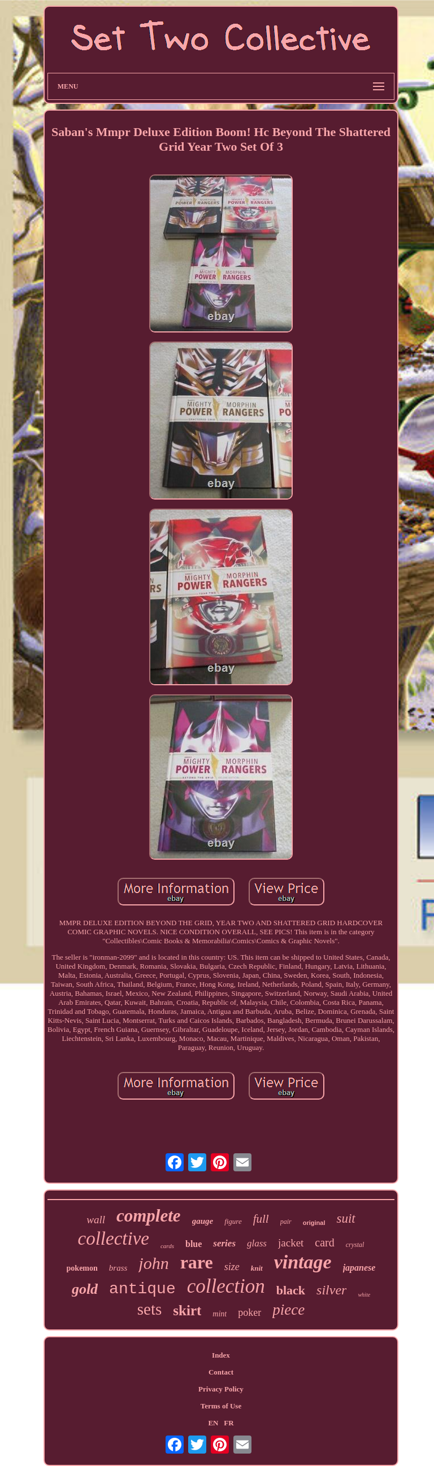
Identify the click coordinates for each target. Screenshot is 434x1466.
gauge (203, 1221)
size (232, 1266)
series (224, 1243)
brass (118, 1267)
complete (148, 1216)
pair (286, 1222)
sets (149, 1309)
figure (233, 1221)
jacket (290, 1243)
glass (257, 1243)
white (364, 1295)
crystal (355, 1245)
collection (226, 1286)
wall (95, 1220)
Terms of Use (221, 1406)
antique (142, 1289)
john (153, 1263)
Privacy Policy (221, 1389)
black (290, 1290)
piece (288, 1309)
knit (257, 1268)
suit (345, 1218)
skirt (187, 1310)
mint (219, 1314)
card (324, 1242)
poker (249, 1312)
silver (331, 1290)
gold (85, 1289)
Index (221, 1355)
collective (113, 1238)
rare (196, 1262)
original (314, 1222)
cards (167, 1245)
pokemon (82, 1268)
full (261, 1219)
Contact (221, 1372)
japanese (359, 1267)
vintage (303, 1261)
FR (228, 1423)
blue (193, 1244)
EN (213, 1423)
